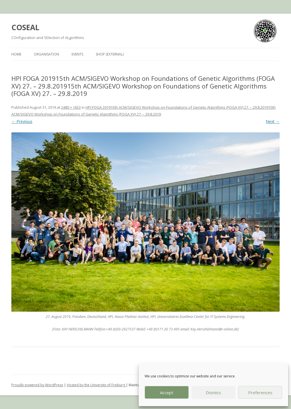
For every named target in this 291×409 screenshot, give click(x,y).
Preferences (260, 392)
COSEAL (25, 27)
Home (16, 54)
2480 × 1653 (71, 107)
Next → (273, 121)
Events (77, 54)
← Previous (21, 121)
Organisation (46, 54)
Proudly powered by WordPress (37, 385)
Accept (166, 392)
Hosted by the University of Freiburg (96, 385)
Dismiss (213, 392)
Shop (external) (110, 54)
